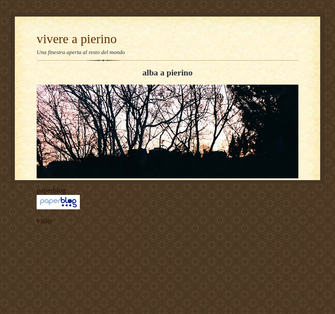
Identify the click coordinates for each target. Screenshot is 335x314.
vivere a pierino (77, 39)
